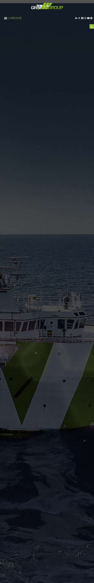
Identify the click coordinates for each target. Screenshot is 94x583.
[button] (5, 18)
